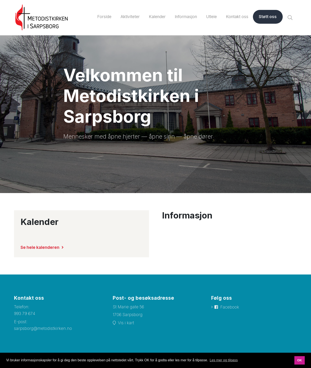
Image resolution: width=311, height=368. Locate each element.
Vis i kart (126, 322)
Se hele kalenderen (40, 247)
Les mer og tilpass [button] (224, 360)
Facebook (229, 307)
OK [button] (299, 360)
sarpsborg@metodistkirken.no (43, 328)
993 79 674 (24, 313)
